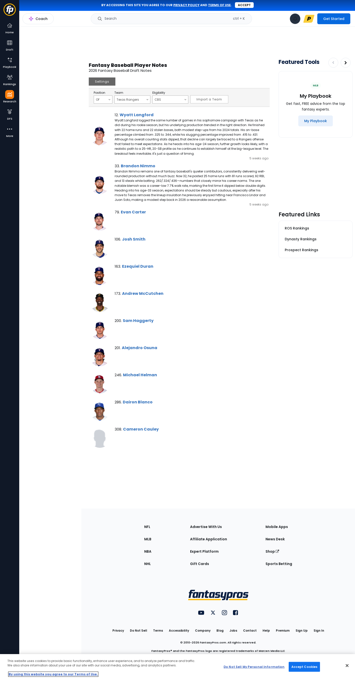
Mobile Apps (277, 526)
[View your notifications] (295, 18)
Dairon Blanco (138, 402)
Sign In (319, 630)
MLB (147, 539)
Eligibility (158, 92)
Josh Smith (133, 239)
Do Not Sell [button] (138, 630)
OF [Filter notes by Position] (103, 99)
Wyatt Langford (137, 115)
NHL (147, 563)
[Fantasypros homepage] (9, 11)
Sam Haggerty (138, 320)
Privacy (118, 630)
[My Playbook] (315, 120)
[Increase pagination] (346, 63)
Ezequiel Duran (137, 266)
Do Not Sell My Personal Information (254, 666)
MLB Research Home (44, 21)
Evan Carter (133, 212)
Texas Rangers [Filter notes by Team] (132, 99)
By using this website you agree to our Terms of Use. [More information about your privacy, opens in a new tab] (53, 674)
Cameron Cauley (141, 429)
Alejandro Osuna (139, 348)
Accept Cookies (304, 666)
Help (266, 630)
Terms (158, 630)
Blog (220, 630)
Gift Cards (199, 563)
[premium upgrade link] (308, 18)
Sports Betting (279, 563)
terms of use (219, 5)
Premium (283, 630)
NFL (147, 526)
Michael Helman (140, 375)
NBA (147, 551)
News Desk (275, 539)
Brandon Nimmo (138, 166)
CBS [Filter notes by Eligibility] (170, 99)
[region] (177, 666)
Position (99, 92)
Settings (102, 81)
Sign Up (302, 630)
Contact (250, 630)
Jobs (233, 630)
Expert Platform (204, 551)
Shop (272, 551)
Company (203, 630)
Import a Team (209, 99)
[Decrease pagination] (333, 63)
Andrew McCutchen (142, 293)
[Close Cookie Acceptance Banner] (347, 665)
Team (118, 92)
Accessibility (179, 630)
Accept (244, 5)
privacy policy (186, 5)
